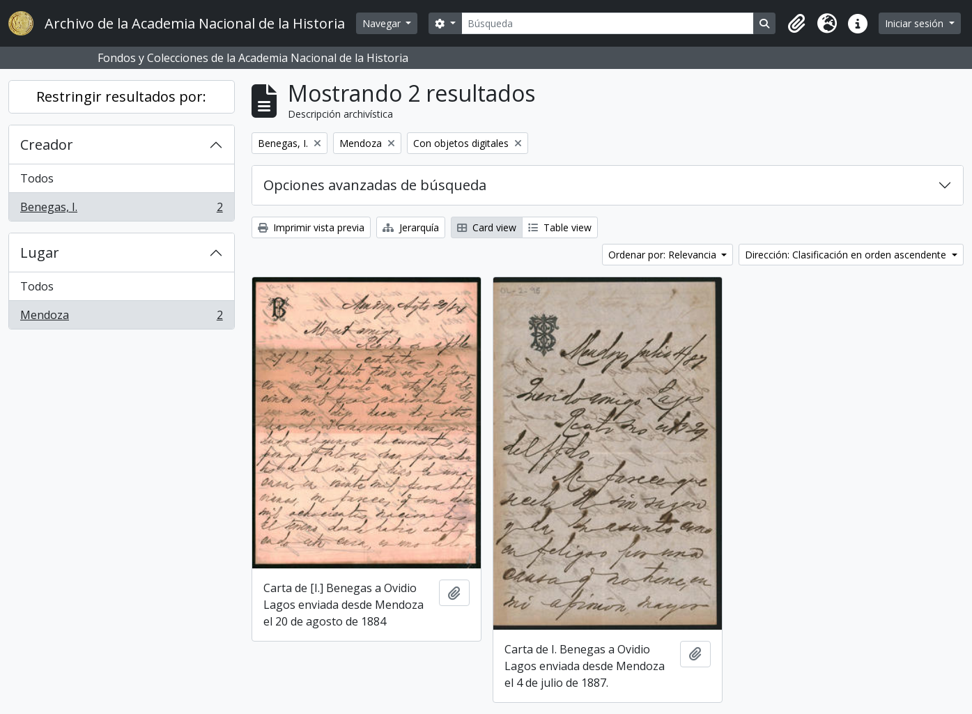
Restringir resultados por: (121, 96)
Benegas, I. (121, 210)
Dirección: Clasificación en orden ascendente (847, 254)
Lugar (39, 252)
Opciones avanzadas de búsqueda (374, 185)
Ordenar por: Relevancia (663, 254)
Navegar (382, 23)
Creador (46, 144)
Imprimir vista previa (311, 227)
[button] (796, 23)
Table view (560, 227)
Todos (37, 178)
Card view (486, 227)
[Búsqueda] (608, 23)
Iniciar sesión (915, 23)
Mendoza (121, 317)
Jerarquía (411, 227)
